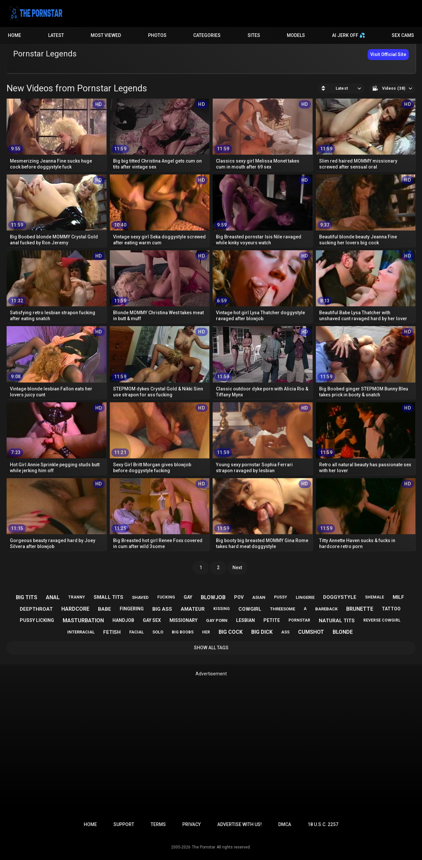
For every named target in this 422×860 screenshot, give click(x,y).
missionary (183, 620)
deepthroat (36, 609)
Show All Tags (211, 647)
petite (271, 620)
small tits (108, 597)
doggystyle (339, 597)
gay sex (152, 620)
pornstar (299, 620)
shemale (374, 597)
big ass (162, 609)
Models (296, 35)
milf (398, 597)
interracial (81, 632)
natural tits (337, 621)
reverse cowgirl (382, 620)
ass (285, 632)
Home (14, 35)
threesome (282, 608)
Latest (56, 35)
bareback (326, 608)
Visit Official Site (388, 54)
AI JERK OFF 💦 (348, 35)
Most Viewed (106, 35)
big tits (26, 597)
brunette (359, 609)
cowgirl (249, 609)
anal (53, 597)
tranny (76, 597)
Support (123, 824)
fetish (112, 632)
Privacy (191, 824)
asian (258, 597)
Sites (254, 35)
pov (239, 597)
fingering (132, 608)
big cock (231, 632)
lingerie (305, 597)
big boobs (183, 632)
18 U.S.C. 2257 (323, 824)
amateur (193, 609)
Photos (157, 35)
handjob (123, 620)
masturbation (83, 620)
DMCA (284, 824)
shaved (140, 597)
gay (188, 597)
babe (104, 609)
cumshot (311, 632)
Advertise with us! (239, 824)
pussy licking (37, 620)
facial (136, 632)
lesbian (245, 620)
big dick (262, 632)
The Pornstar (203, 847)
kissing (221, 608)
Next (237, 567)
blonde (343, 632)
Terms (158, 824)
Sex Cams (403, 35)
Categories (207, 35)
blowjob (213, 597)
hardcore (75, 609)
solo (157, 632)
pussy (280, 597)
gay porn (216, 620)
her (206, 632)
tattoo (391, 608)
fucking (166, 597)
